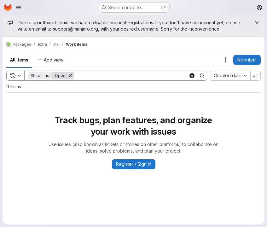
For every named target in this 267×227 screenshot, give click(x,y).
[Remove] (70, 75)
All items (19, 59)
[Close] (257, 22)
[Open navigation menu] (19, 8)
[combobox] (230, 76)
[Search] (131, 75)
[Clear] (192, 75)
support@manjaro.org (75, 29)
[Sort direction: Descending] (256, 76)
